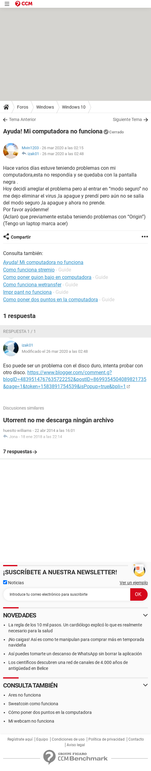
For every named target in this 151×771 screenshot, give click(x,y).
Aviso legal (76, 745)
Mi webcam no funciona (31, 721)
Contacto (136, 739)
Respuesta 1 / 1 (19, 331)
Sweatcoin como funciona (33, 703)
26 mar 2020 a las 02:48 (63, 153)
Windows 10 (74, 107)
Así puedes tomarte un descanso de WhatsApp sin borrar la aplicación (75, 653)
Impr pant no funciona (27, 292)
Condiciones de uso (68, 739)
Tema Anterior (22, 119)
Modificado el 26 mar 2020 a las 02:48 (55, 351)
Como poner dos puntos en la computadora (50, 300)
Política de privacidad (106, 739)
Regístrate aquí (20, 739)
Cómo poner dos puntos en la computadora (50, 712)
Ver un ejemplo (134, 582)
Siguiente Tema (127, 119)
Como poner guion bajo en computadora (47, 277)
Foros (22, 107)
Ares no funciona (24, 695)
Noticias (13, 582)
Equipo (42, 739)
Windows (45, 107)
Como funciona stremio (29, 270)
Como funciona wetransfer (32, 285)
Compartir (21, 237)
